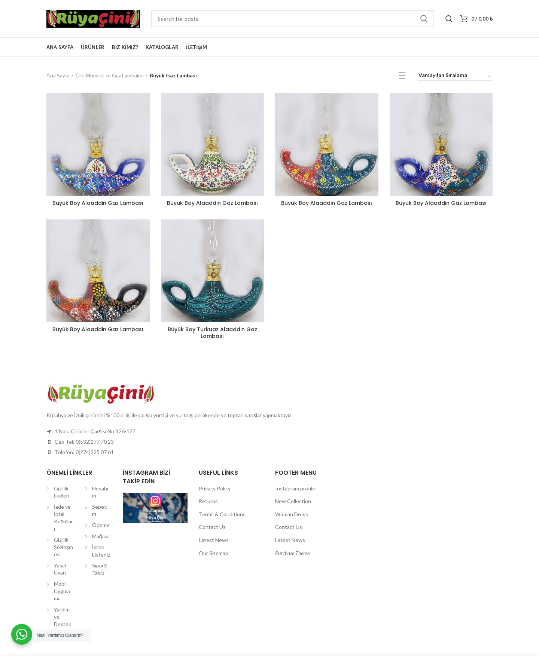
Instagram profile (295, 488)
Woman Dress (291, 514)
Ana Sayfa (58, 75)
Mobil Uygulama (62, 590)
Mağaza (101, 536)
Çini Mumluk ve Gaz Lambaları (110, 75)
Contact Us (212, 527)
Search (424, 18)
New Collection (293, 501)
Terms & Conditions (222, 514)
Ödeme (101, 525)
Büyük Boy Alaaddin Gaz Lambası (97, 203)
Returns (208, 501)
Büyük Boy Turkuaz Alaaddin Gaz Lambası (212, 332)
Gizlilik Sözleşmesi (63, 546)
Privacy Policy (215, 488)
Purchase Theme (292, 553)
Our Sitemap (213, 553)
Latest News (214, 540)
